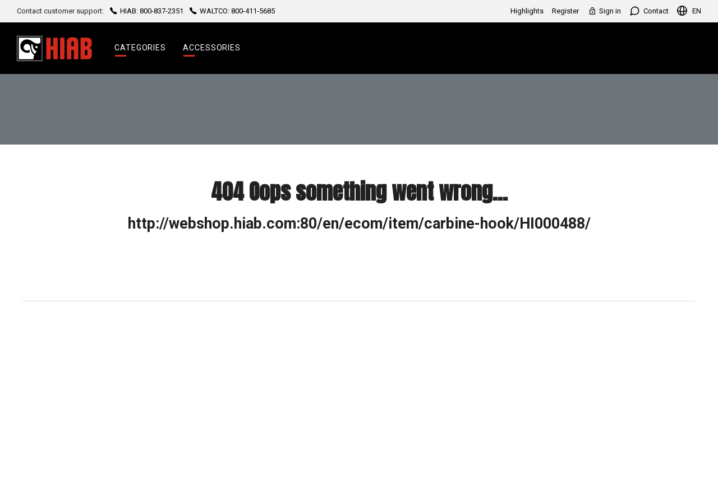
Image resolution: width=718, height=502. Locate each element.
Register (565, 11)
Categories (140, 47)
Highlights (527, 11)
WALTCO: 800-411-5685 (231, 11)
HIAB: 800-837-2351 (146, 11)
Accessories (212, 47)
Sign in (604, 11)
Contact (649, 11)
